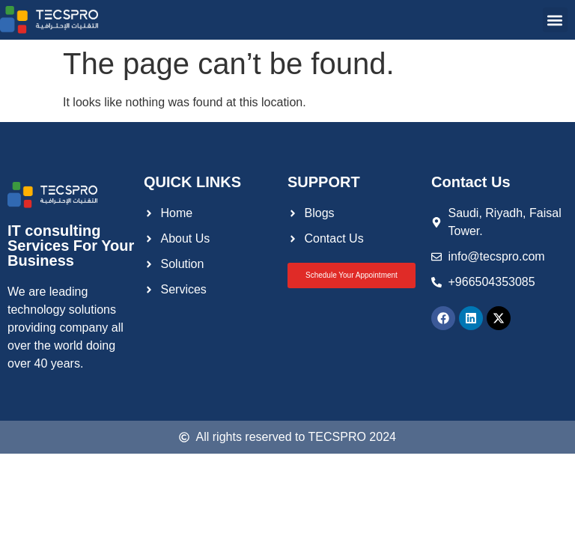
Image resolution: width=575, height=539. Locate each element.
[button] (555, 19)
